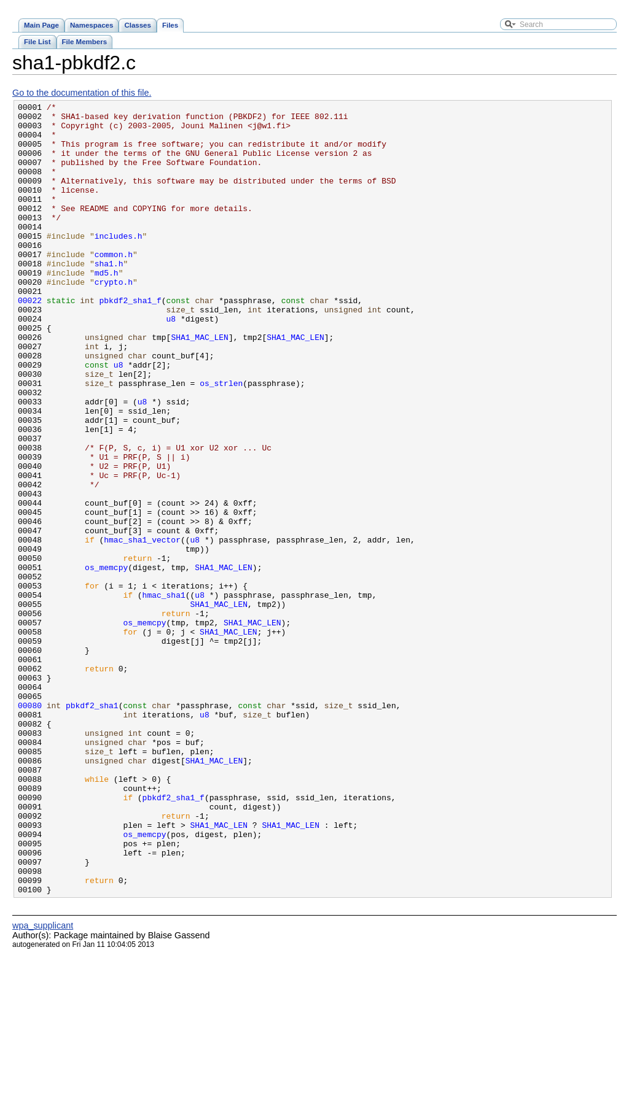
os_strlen (221, 440)
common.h (114, 285)
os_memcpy (106, 660)
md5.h (107, 307)
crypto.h (114, 318)
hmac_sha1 (164, 694)
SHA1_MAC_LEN (200, 384)
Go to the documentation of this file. (81, 93)
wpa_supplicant (42, 1084)
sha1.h (109, 296)
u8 (171, 362)
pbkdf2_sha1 (92, 826)
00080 (30, 826)
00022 (30, 340)
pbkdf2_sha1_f (130, 340)
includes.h (119, 263)
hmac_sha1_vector (142, 627)
